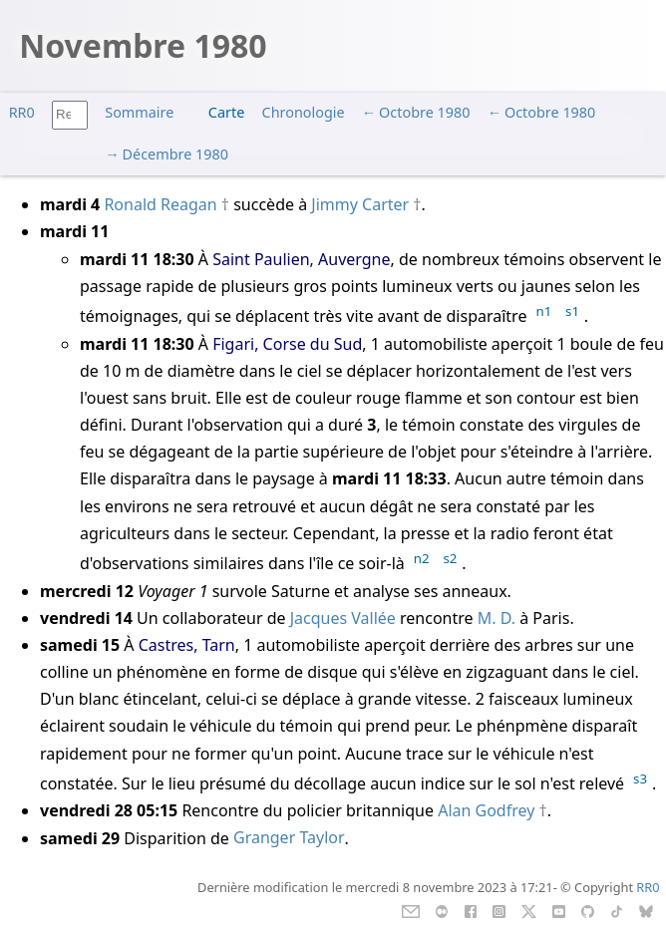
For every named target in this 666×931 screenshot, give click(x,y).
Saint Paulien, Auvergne (301, 259)
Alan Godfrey (486, 810)
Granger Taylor (289, 838)
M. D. (496, 618)
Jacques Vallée (343, 618)
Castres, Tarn (187, 645)
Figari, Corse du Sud (287, 344)
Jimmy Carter (360, 204)
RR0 (22, 112)
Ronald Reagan (160, 204)
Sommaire (139, 112)
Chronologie (303, 112)
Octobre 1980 (424, 112)
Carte (226, 112)
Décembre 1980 (175, 154)
